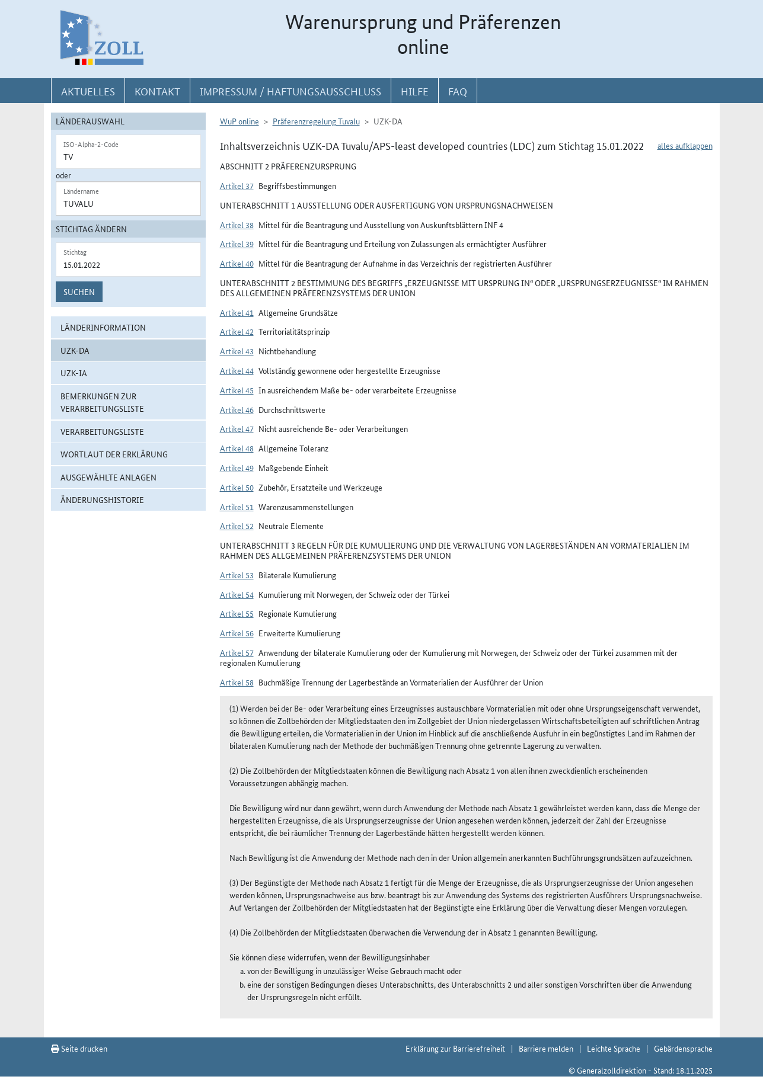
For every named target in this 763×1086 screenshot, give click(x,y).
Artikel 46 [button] (237, 409)
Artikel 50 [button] (237, 487)
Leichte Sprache (613, 1048)
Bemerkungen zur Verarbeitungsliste (102, 402)
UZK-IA (73, 373)
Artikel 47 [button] (237, 428)
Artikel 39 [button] (237, 243)
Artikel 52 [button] (237, 525)
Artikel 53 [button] (237, 575)
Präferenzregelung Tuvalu (316, 121)
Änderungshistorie (102, 499)
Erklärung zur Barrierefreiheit (455, 1048)
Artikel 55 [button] (237, 613)
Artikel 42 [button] (237, 331)
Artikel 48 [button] (237, 448)
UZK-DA (75, 350)
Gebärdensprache (683, 1048)
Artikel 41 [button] (237, 312)
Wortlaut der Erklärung (114, 454)
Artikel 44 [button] (237, 370)
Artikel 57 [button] (237, 652)
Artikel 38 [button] (237, 224)
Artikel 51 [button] (237, 506)
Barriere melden (546, 1048)
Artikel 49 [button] (237, 467)
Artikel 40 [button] (237, 263)
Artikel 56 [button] (237, 633)
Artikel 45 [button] (237, 390)
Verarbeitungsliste (102, 431)
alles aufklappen (685, 145)
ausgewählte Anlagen (108, 477)
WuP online (239, 121)
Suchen (79, 291)
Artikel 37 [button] (237, 185)
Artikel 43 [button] (237, 351)
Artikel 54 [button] (237, 594)
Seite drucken (79, 1048)
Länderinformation (103, 327)
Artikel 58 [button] (237, 682)
